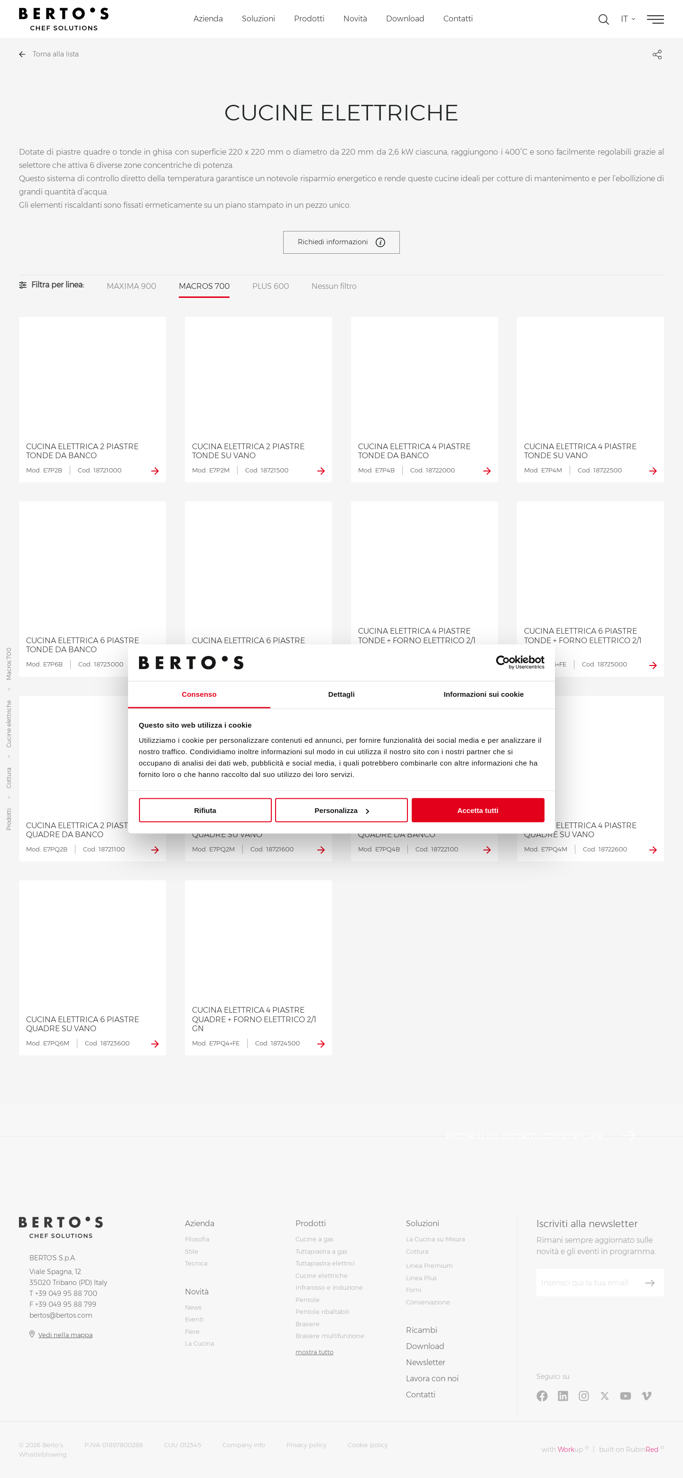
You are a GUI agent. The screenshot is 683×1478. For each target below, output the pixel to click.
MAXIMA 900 (131, 286)
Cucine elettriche (8, 724)
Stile (191, 1251)
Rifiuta (205, 810)
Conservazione (428, 1302)
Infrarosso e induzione (329, 1287)
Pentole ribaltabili (322, 1311)
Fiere (192, 1331)
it (624, 19)
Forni (413, 1289)
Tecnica (196, 1263)
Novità (355, 18)
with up (565, 1449)
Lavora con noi (432, 1378)
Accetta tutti (477, 810)
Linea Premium (429, 1265)
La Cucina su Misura (435, 1239)
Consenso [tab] (199, 694)
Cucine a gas (314, 1239)
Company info (243, 1445)
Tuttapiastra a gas (321, 1251)
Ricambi (421, 1330)
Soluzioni (258, 18)
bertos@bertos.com (60, 1315)
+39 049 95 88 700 (66, 1293)
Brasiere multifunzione (329, 1335)
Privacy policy (306, 1445)
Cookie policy (368, 1445)
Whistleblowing (42, 1454)
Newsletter (425, 1362)
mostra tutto (314, 1352)
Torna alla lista (49, 54)
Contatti (458, 18)
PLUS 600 (270, 286)
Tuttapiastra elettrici (325, 1263)
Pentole (307, 1299)
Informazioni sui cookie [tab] (484, 694)
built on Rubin (631, 1449)
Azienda (208, 18)
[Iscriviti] (650, 1283)
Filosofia (197, 1239)
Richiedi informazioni (341, 242)
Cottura (8, 777)
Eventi (194, 1319)
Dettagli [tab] (341, 694)
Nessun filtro (334, 286)
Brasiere (307, 1324)
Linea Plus (421, 1278)
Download (405, 18)
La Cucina (199, 1343)
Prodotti (309, 18)
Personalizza (341, 810)
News (193, 1307)
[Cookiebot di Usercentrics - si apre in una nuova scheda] (503, 663)
